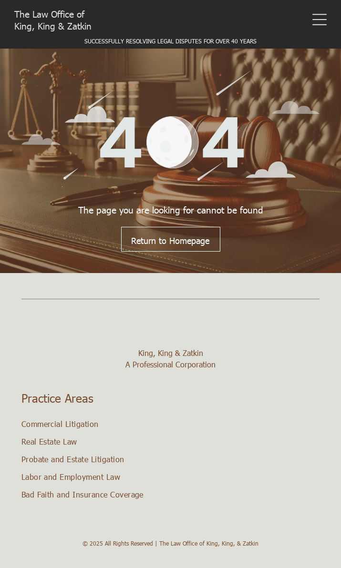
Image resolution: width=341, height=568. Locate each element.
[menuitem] (170, 424)
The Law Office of (49, 14)
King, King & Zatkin (53, 25)
